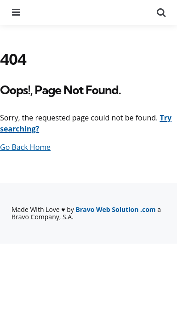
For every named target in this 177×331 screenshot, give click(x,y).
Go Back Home (25, 147)
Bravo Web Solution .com (116, 209)
